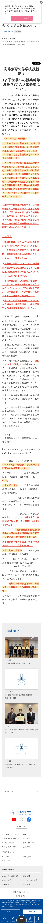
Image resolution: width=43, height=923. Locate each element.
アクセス (38, 919)
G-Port (6, 857)
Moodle (7, 861)
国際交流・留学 (29, 843)
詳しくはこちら (21, 18)
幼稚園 (25, 884)
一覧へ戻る (9, 792)
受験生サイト (4, 919)
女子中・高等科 (29, 880)
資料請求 (30, 919)
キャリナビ (27, 857)
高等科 (25, 876)
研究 (25, 834)
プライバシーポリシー (21, 892)
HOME (4, 39)
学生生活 (26, 839)
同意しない (10, 911)
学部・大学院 (9, 843)
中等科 (6, 880)
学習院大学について (11, 834)
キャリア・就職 (10, 847)
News (12, 39)
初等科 (6, 884)
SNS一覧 (22, 826)
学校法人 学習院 (10, 876)
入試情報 (12, 919)
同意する (32, 911)
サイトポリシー (21, 896)
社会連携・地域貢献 (11, 839)
